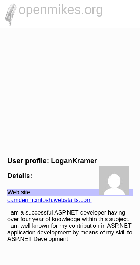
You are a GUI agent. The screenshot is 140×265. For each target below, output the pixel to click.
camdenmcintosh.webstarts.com (46, 200)
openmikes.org (60, 9)
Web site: (16, 192)
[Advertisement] (70, 91)
